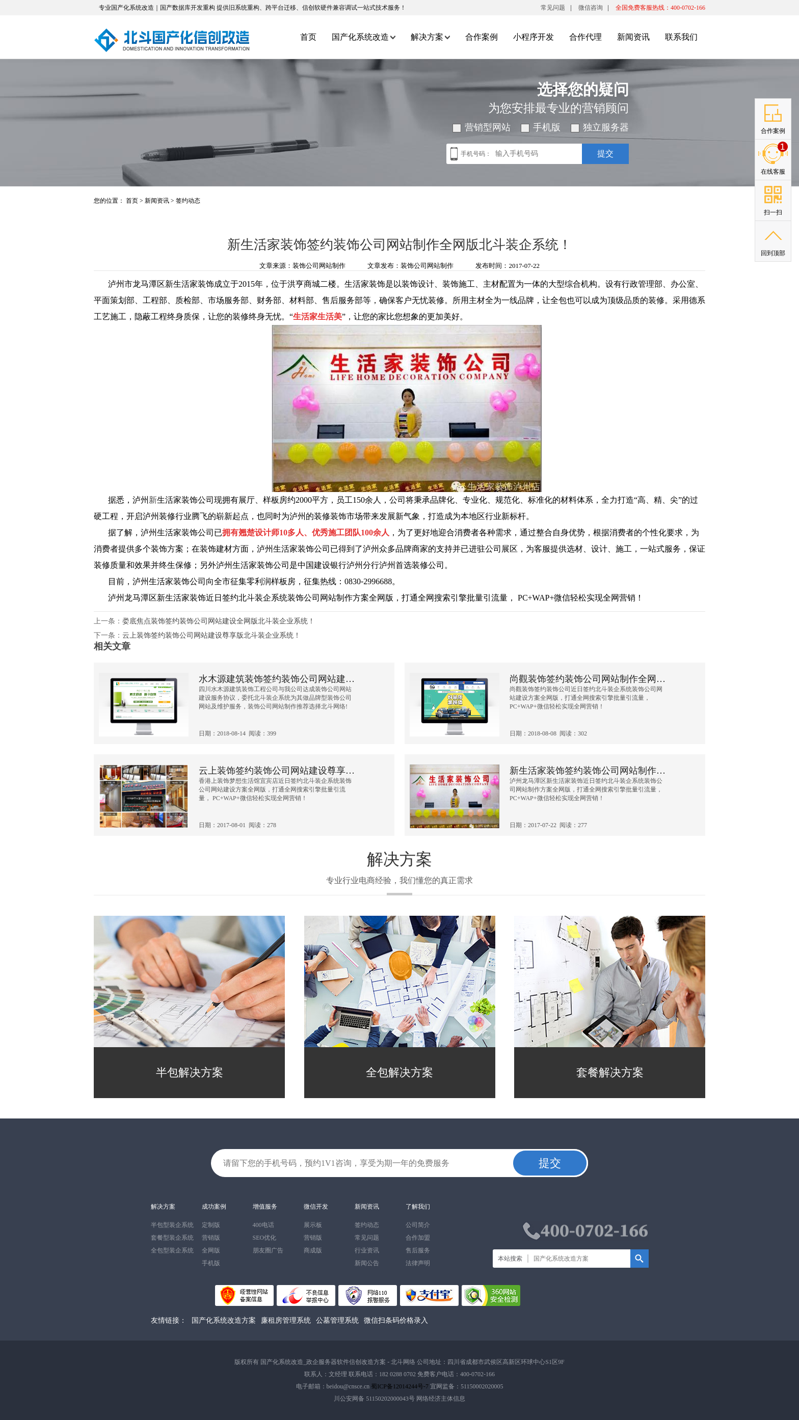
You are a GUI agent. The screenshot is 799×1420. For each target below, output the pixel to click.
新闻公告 (367, 1263)
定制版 (211, 1224)
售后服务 (418, 1250)
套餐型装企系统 (172, 1237)
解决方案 (430, 37)
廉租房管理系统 (286, 1320)
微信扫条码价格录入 (396, 1320)
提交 (605, 153)
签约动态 (188, 200)
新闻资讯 (633, 37)
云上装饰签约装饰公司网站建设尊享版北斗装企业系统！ (211, 635)
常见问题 (553, 7)
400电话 (263, 1224)
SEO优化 (265, 1237)
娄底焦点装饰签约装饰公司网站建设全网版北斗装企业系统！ (218, 621)
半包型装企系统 (172, 1224)
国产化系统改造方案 (224, 1320)
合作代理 (585, 37)
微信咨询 (590, 9)
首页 (308, 37)
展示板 (313, 1224)
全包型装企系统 (172, 1250)
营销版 (211, 1237)
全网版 (211, 1250)
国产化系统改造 (363, 37)
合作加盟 (418, 1237)
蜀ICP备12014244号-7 (400, 1386)
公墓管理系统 (337, 1320)
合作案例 (481, 37)
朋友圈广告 (268, 1250)
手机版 (211, 1263)
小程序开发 (533, 37)
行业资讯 (367, 1250)
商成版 (313, 1250)
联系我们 (681, 37)
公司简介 (418, 1224)
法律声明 (418, 1263)
